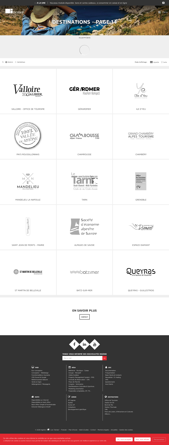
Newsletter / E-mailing (113, 377)
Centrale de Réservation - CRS (79, 379)
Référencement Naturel (40, 379)
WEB (36, 367)
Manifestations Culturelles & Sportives (81, 386)
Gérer (73, 397)
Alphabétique (21, 62)
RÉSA (74, 367)
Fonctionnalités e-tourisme (41, 375)
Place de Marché (74, 382)
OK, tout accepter (124, 439)
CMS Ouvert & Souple (39, 377)
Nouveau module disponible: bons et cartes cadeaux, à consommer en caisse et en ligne (88, 3)
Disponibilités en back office (41, 402)
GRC (109, 367)
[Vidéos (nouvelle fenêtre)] (94, 344)
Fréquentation (110, 373)
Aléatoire (10, 62)
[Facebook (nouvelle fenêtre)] (74, 344)
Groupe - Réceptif (75, 373)
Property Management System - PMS (81, 377)
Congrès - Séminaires (76, 384)
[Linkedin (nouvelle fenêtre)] (84, 344)
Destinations (113, 397)
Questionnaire (110, 382)
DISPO (37, 397)
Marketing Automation (76, 389)
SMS (106, 379)
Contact (84, 317)
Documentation (110, 370)
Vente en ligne (36, 382)
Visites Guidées (74, 375)
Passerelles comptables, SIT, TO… (80, 391)
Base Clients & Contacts (113, 375)
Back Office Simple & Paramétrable (44, 404)
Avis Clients (109, 384)
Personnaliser (159, 439)
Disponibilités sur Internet (40, 400)
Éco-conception (37, 370)
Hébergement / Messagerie (41, 384)
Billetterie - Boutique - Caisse (79, 370)
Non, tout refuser (142, 439)
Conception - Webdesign (40, 373)
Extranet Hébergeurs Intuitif (41, 407)
